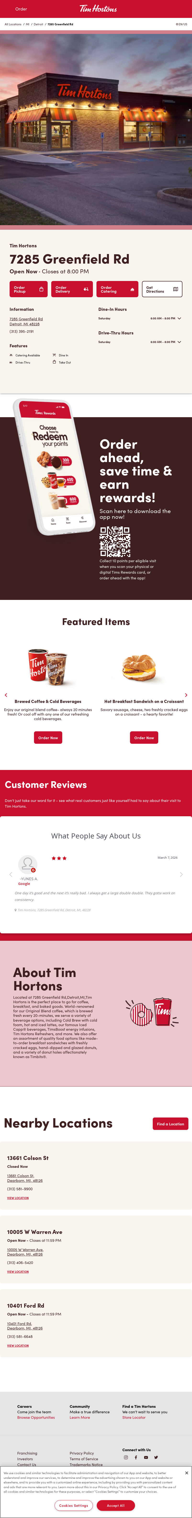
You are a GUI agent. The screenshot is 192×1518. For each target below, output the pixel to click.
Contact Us (26, 1464)
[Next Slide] (186, 695)
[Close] (186, 1473)
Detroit (38, 24)
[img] (156, 1457)
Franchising (27, 1453)
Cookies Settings (73, 1505)
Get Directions (162, 289)
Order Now (48, 737)
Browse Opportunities (36, 1417)
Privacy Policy (82, 1453)
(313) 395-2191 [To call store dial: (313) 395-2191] (22, 331)
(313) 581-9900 (20, 1188)
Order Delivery (72, 289)
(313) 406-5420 (20, 1262)
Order (21, 9)
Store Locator (134, 1417)
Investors (25, 1458)
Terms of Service (84, 1458)
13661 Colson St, (25, 1177)
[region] (96, 1492)
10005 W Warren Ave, (25, 1251)
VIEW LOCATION (18, 1198)
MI (27, 24)
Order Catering (117, 289)
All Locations (13, 24)
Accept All (115, 1505)
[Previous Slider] (6, 695)
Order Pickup (28, 289)
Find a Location (170, 1123)
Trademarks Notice (86, 1464)
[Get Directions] (52, 321)
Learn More (80, 1417)
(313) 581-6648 (20, 1336)
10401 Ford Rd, (25, 1325)
